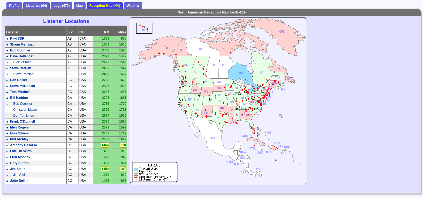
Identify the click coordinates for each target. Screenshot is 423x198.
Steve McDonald (22, 86)
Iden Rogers (19, 127)
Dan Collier (18, 80)
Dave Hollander (21, 56)
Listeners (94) (36, 6)
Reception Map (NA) (104, 6)
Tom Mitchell (19, 92)
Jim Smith (17, 169)
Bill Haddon (19, 98)
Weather (133, 6)
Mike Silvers (19, 133)
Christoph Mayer (25, 110)
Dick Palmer (22, 62)
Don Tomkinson (24, 115)
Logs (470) (61, 6)
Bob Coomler (20, 50)
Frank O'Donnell (22, 121)
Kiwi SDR (17, 38)
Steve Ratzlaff (20, 68)
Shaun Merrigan (22, 44)
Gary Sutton (19, 163)
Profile (14, 6)
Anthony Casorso (23, 145)
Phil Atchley (19, 139)
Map (79, 6)
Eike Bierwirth (21, 151)
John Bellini (19, 181)
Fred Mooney (20, 157)
